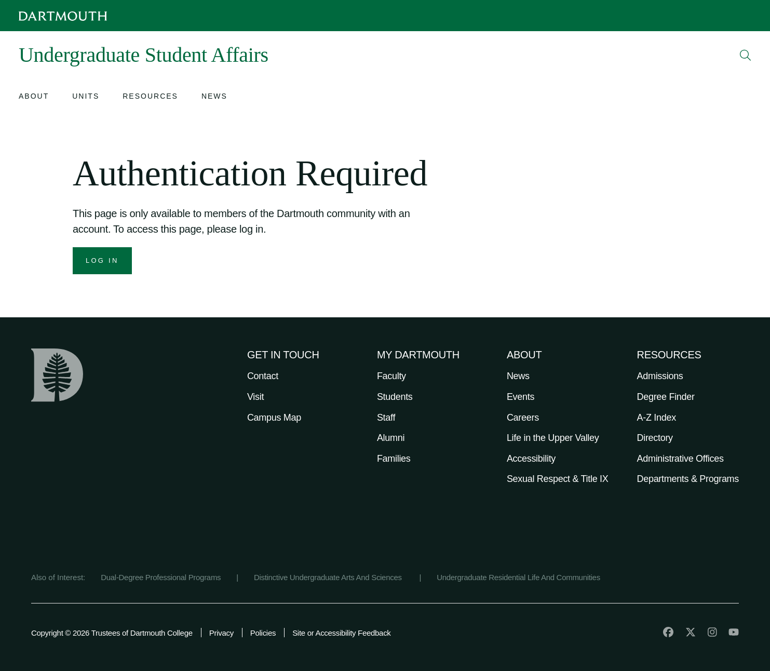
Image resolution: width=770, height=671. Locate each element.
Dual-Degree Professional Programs (161, 577)
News (518, 376)
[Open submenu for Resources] (150, 97)
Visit (255, 397)
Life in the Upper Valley (553, 438)
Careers (523, 417)
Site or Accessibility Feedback (341, 632)
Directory (655, 438)
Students (395, 397)
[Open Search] (745, 55)
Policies (263, 632)
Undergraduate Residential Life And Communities (518, 577)
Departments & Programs (688, 479)
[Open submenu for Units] (85, 97)
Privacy (221, 632)
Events (520, 397)
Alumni (390, 438)
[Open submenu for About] (34, 97)
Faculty (391, 376)
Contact (262, 376)
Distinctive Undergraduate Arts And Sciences (329, 577)
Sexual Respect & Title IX (558, 479)
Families (394, 458)
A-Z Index (656, 417)
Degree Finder (666, 397)
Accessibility (531, 458)
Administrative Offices (680, 458)
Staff (386, 417)
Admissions (660, 376)
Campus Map (274, 417)
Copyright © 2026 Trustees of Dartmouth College (112, 632)
